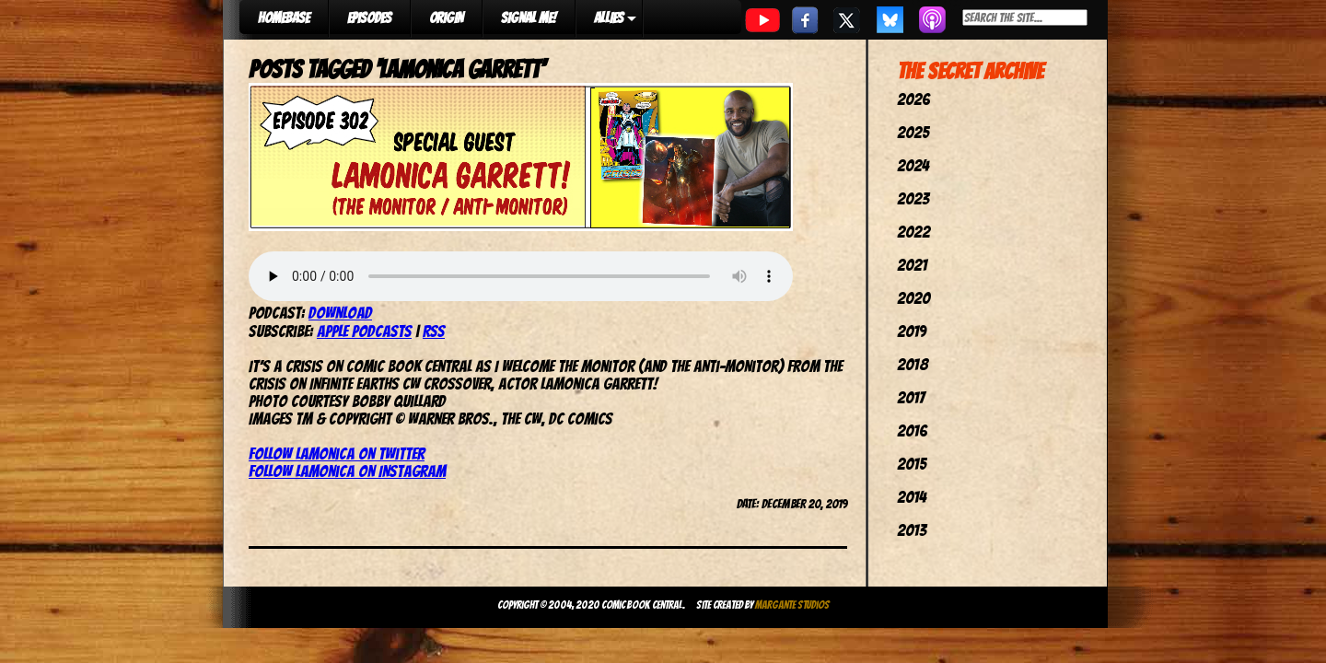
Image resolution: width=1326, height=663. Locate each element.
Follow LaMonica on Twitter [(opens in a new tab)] (337, 453)
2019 (911, 331)
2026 (913, 99)
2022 (913, 231)
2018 (912, 364)
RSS (434, 331)
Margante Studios (792, 605)
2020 (913, 298)
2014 (911, 497)
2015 (911, 463)
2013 (911, 530)
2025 (913, 132)
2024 (913, 165)
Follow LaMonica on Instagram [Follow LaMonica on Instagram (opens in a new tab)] (347, 471)
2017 (911, 397)
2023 (913, 198)
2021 (912, 264)
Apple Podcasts (364, 331)
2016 (912, 430)
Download (340, 312)
